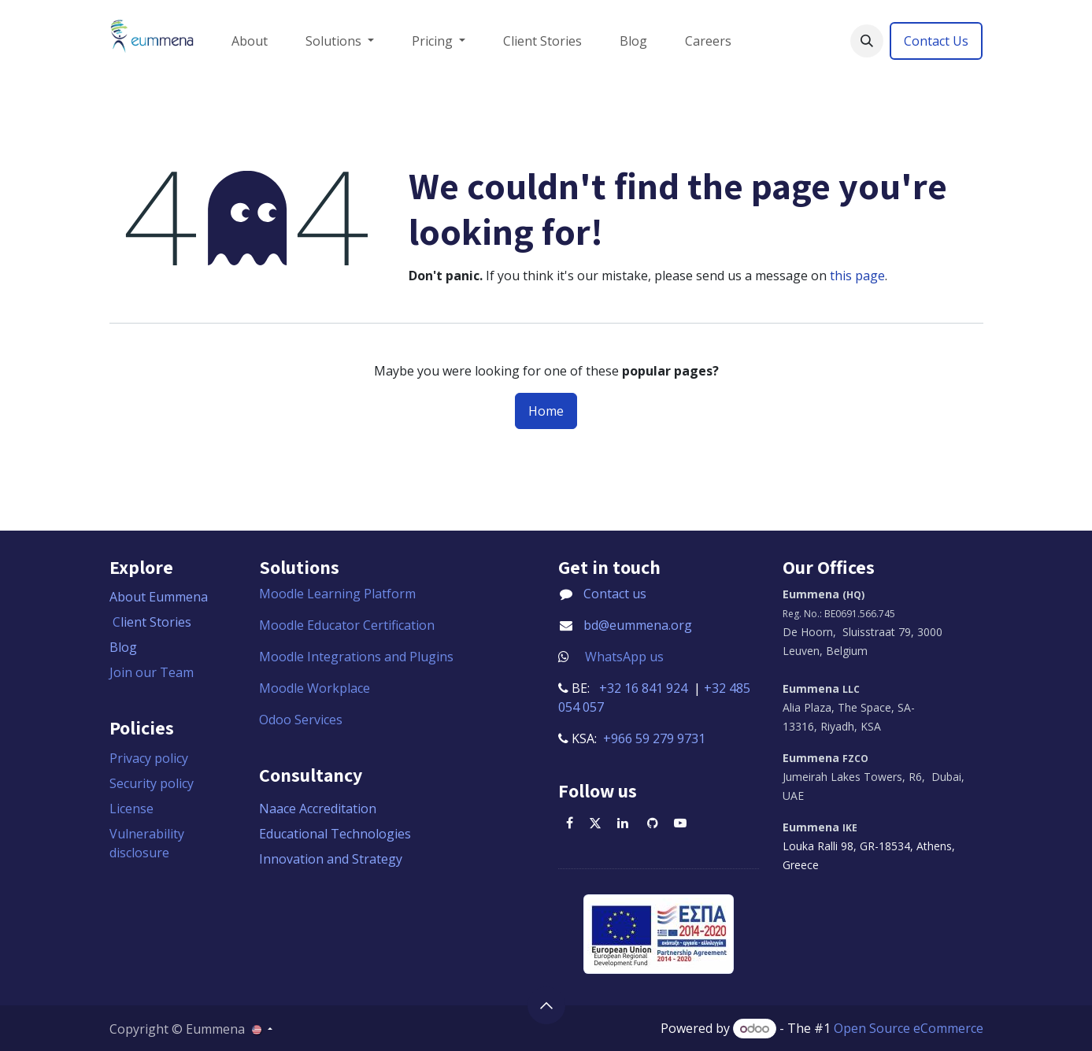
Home (546, 411)
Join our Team (151, 672)
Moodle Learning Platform (339, 593)
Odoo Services (300, 719)
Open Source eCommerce (908, 1028)
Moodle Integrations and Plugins (358, 656)
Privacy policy (148, 758)
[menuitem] (250, 41)
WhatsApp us (624, 656)
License (131, 808)
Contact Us (936, 41)
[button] (866, 40)
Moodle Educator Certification (347, 625)
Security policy (151, 783)
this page (857, 275)
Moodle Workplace (314, 688)
